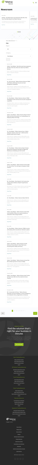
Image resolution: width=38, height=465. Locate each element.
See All (19, 364)
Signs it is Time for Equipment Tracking (19, 414)
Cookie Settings (19, 451)
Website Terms (19, 429)
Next (35, 313)
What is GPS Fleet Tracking (19, 359)
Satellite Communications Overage (19, 448)
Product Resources (19, 439)
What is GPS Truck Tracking (19, 381)
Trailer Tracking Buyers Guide (19, 392)
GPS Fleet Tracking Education (19, 436)
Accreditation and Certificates (19, 444)
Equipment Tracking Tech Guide (19, 410)
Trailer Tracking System (19, 390)
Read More (3, 24)
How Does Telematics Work (19, 402)
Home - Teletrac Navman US (10, 40)
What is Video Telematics (19, 404)
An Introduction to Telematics (19, 400)
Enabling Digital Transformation (19, 373)
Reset (8, 59)
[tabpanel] (15, 20)
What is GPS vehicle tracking (19, 371)
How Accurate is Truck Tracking (19, 383)
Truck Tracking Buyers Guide (19, 379)
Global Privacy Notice (19, 441)
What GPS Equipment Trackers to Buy (19, 412)
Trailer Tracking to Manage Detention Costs (19, 394)
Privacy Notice (19, 427)
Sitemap (19, 434)
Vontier (8, 422)
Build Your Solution (19, 344)
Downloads (19, 446)
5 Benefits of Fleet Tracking (19, 363)
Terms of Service (19, 431)
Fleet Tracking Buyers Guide (19, 361)
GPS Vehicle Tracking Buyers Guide (19, 369)
